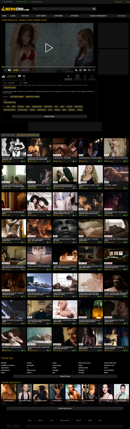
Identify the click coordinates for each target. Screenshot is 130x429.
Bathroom (72, 110)
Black (64, 110)
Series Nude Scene (9, 110)
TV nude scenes (22, 110)
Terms (90, 420)
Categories (58, 16)
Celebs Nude (78, 106)
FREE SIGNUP (119, 1)
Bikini (62, 106)
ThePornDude (122, 16)
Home (4, 16)
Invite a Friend (64, 420)
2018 (13, 106)
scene (50, 110)
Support (78, 420)
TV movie (20, 106)
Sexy (56, 106)
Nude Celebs (48, 106)
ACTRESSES (74, 16)
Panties (80, 110)
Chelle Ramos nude (9, 87)
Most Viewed (41, 16)
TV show (69, 106)
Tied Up (32, 110)
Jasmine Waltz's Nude (36, 1)
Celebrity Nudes (36, 106)
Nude (27, 106)
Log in (51, 420)
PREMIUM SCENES (22, 1)
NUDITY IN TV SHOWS (32, 96)
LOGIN (127, 1)
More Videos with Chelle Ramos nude (28, 135)
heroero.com (17, 425)
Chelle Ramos (41, 110)
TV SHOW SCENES (7, 1)
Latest (13, 16)
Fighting (57, 110)
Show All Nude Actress (65, 408)
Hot (8, 106)
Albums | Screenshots (98, 16)
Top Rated (25, 16)
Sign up (40, 420)
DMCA (100, 420)
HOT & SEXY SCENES (17, 96)
